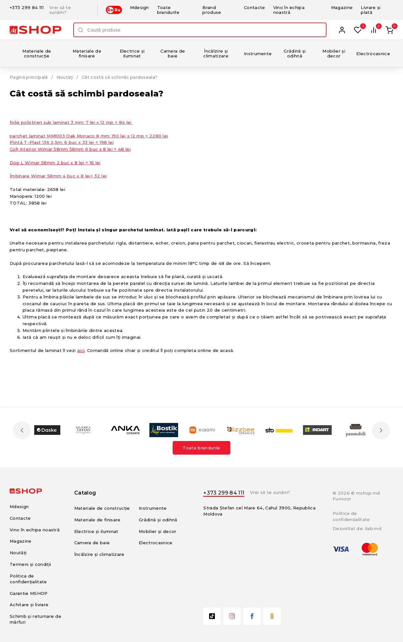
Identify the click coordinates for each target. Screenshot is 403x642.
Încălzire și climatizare (215, 53)
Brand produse (211, 10)
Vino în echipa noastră (289, 10)
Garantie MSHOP (29, 593)
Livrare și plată (370, 10)
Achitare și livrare (29, 604)
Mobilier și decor (333, 53)
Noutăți (65, 77)
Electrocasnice (373, 53)
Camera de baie (172, 53)
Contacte (254, 7)
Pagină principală (29, 77)
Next (381, 430)
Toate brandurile (168, 10)
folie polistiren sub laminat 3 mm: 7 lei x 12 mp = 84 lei (71, 122)
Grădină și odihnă (295, 53)
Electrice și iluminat (132, 53)
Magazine (342, 7)
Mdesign (139, 7)
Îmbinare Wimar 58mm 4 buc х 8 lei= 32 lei (58, 175)
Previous (22, 430)
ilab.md (373, 528)
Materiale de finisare (87, 53)
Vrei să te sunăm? (60, 10)
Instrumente (258, 53)
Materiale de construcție (36, 53)
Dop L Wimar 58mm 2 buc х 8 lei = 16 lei (55, 162)
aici (81, 350)
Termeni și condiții (30, 564)
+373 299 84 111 (27, 7)
